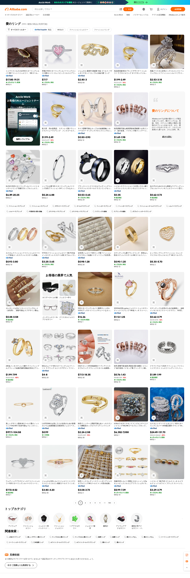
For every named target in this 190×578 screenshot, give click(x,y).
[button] (120, 9)
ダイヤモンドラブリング (56, 211)
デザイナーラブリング (60, 206)
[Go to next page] (114, 503)
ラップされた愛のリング (59, 537)
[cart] (151, 10)
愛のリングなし (130, 537)
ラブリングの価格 (100, 211)
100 (109, 503)
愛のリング (105, 542)
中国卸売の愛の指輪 (34, 211)
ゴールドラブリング (82, 206)
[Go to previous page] (75, 503)
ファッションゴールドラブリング (149, 206)
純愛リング (100, 537)
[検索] (128, 9)
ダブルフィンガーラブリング (140, 211)
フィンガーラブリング (102, 206)
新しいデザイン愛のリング (35, 537)
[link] (187, 555)
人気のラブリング (13, 537)
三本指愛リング (37, 542)
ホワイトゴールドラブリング (58, 542)
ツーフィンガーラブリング (168, 537)
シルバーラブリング (174, 206)
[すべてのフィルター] (17, 30)
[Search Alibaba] (76, 9)
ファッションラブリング (15, 206)
